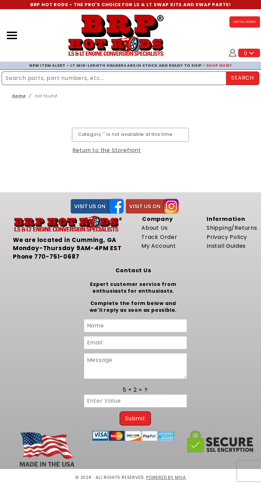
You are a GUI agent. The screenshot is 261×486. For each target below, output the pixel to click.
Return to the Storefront (107, 150)
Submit (135, 418)
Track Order (159, 237)
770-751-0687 (57, 257)
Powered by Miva (166, 477)
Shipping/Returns (232, 228)
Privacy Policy (227, 237)
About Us (154, 228)
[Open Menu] (12, 35)
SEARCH (242, 78)
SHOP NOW (218, 65)
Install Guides (226, 246)
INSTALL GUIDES (244, 22)
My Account (158, 246)
